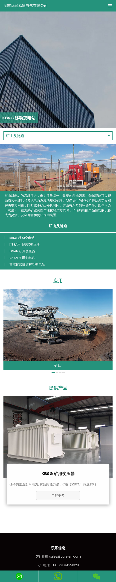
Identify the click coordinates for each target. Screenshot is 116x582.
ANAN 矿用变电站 (22, 257)
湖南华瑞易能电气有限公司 (25, 5)
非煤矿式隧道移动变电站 (27, 264)
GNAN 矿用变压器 (22, 251)
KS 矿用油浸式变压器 (24, 244)
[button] (53, 372)
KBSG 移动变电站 (22, 237)
